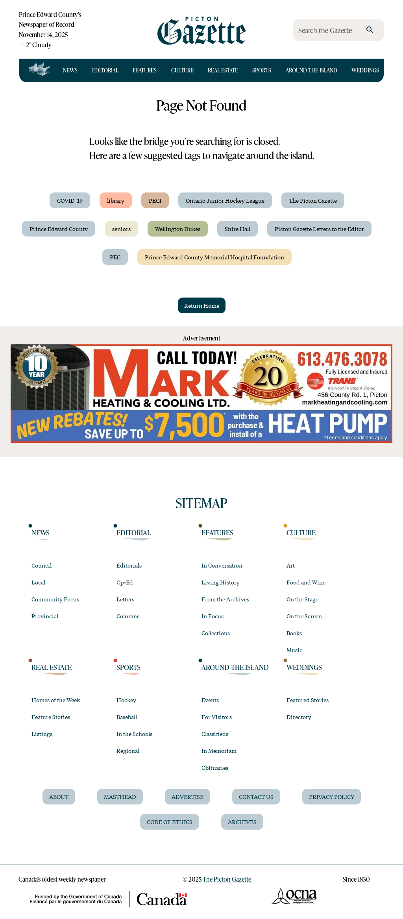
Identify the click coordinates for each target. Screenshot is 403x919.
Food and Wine (306, 582)
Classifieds (215, 734)
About (58, 797)
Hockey (126, 700)
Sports (261, 70)
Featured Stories (308, 700)
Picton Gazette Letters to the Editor (319, 229)
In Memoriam (219, 750)
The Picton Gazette (313, 200)
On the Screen (304, 616)
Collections (216, 633)
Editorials (129, 565)
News (70, 70)
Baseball (126, 717)
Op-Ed (124, 582)
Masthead (120, 797)
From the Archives (225, 599)
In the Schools (134, 734)
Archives (242, 822)
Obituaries (215, 767)
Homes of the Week (55, 700)
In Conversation (222, 565)
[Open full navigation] (40, 70)
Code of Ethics (169, 822)
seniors (121, 229)
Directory (299, 717)
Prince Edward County (59, 229)
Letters (125, 599)
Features (145, 70)
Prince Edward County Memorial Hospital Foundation (214, 257)
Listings (41, 734)
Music (294, 650)
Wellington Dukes (177, 229)
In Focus (213, 616)
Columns (127, 616)
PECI (155, 200)
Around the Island (311, 70)
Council (41, 565)
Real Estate (223, 70)
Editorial (105, 70)
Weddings (365, 70)
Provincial (44, 616)
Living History (221, 582)
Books (294, 633)
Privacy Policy (331, 797)
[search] (370, 30)
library (115, 200)
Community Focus (55, 599)
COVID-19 (70, 200)
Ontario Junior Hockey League (225, 200)
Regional (127, 750)
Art (291, 565)
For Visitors (217, 717)
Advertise (187, 797)
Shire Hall (237, 229)
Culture (182, 70)
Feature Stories (50, 717)
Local (38, 582)
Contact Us (256, 797)
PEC (115, 257)
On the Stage (302, 599)
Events (210, 700)
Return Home (201, 305)
